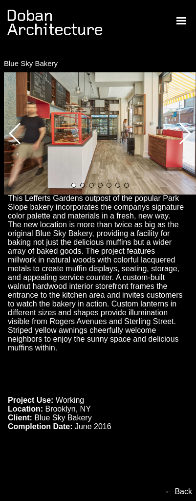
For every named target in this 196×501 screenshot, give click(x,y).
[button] (184, 133)
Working (70, 400)
